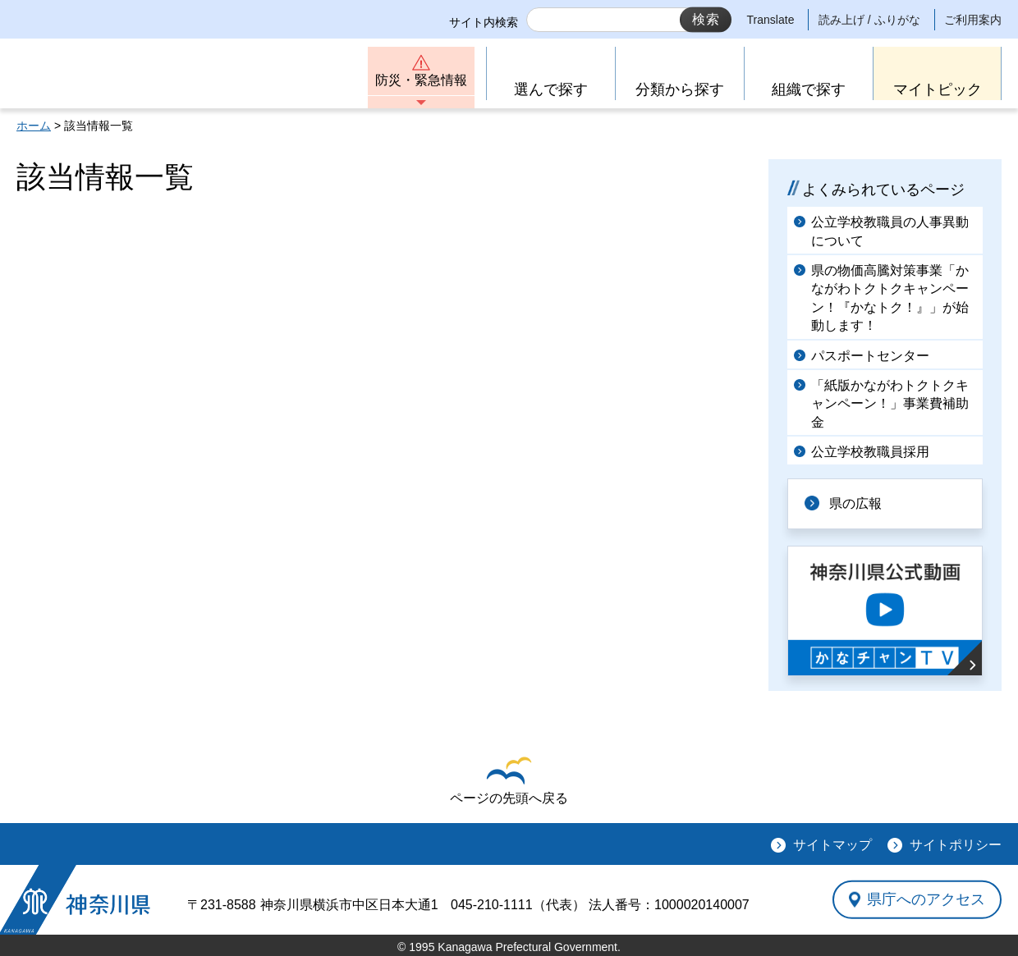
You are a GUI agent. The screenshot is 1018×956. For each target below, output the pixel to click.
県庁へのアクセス (926, 899)
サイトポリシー (956, 845)
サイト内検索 (483, 22)
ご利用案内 (973, 19)
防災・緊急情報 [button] (421, 80)
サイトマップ (832, 845)
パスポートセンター (870, 356)
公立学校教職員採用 (870, 452)
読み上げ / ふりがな (869, 19)
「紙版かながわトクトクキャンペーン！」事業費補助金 (890, 403)
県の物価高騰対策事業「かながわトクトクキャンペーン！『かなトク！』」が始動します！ (890, 297)
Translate (771, 19)
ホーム (33, 125)
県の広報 (855, 503)
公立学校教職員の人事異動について (890, 231)
